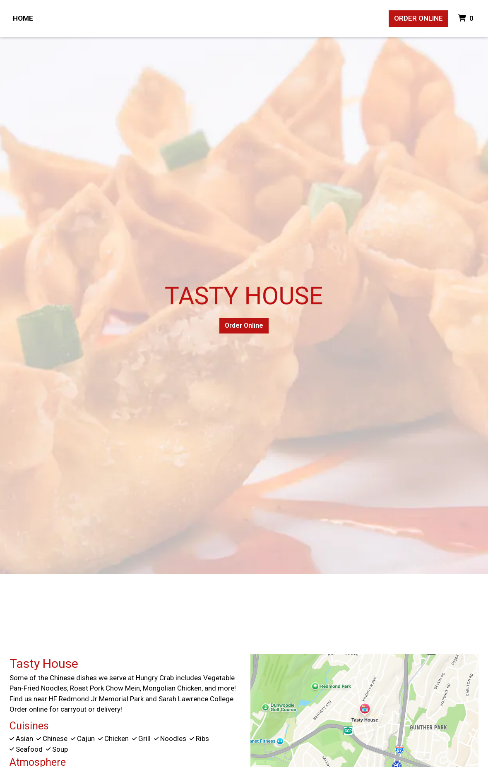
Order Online (418, 18)
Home (23, 18)
